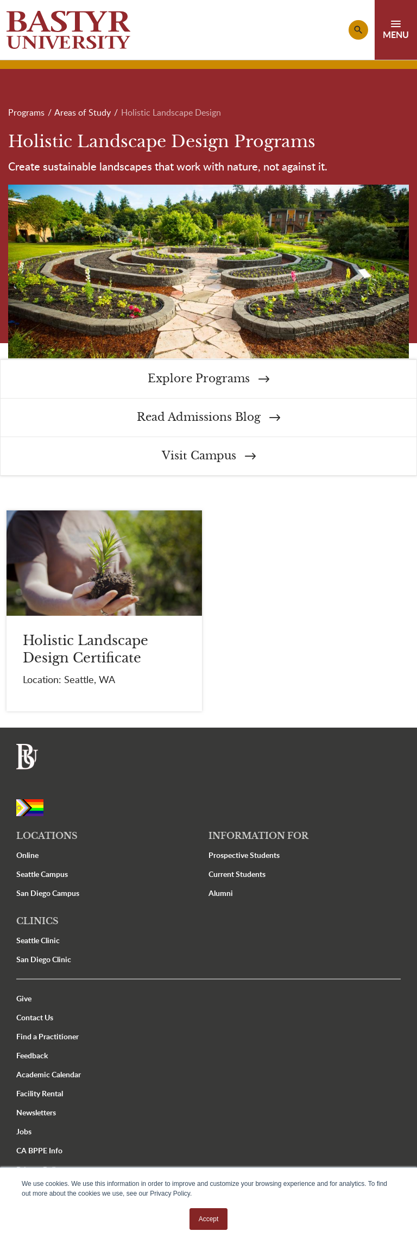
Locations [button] (47, 835)
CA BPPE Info (39, 1150)
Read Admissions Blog (208, 417)
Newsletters (36, 1112)
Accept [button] (209, 1219)
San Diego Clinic (43, 959)
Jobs (23, 1131)
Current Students (237, 874)
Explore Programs (208, 379)
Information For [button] (258, 835)
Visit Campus (209, 456)
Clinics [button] (37, 920)
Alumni (220, 893)
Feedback (32, 1055)
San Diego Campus (47, 893)
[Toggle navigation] (396, 30)
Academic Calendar (48, 1074)
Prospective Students (244, 855)
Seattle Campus (42, 874)
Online (27, 855)
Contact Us (34, 1017)
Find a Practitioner (47, 1036)
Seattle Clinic (38, 940)
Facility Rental (39, 1093)
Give (23, 998)
